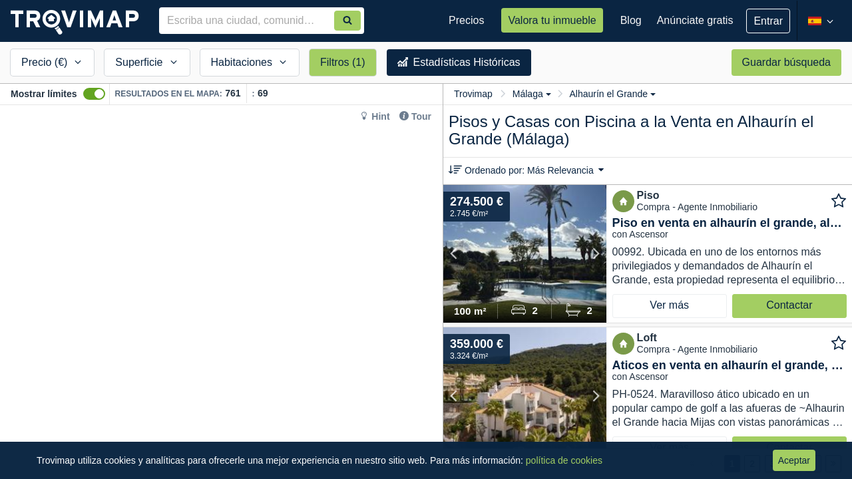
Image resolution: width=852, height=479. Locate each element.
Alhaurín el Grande (612, 93)
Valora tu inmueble (552, 20)
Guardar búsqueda (786, 62)
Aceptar (794, 460)
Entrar (768, 21)
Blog (631, 20)
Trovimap (473, 93)
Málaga (532, 93)
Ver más (669, 305)
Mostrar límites (44, 93)
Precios (466, 20)
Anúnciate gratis (695, 20)
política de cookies (564, 460)
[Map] (221, 292)
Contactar (789, 305)
